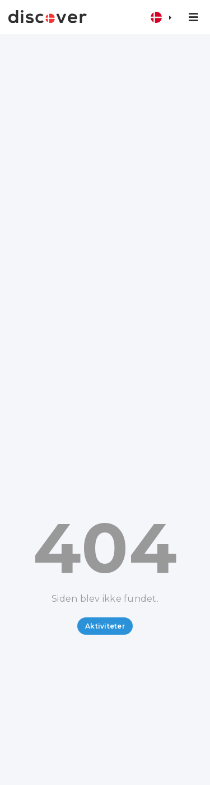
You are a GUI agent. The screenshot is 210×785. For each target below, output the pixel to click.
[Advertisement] (105, 144)
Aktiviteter (105, 626)
